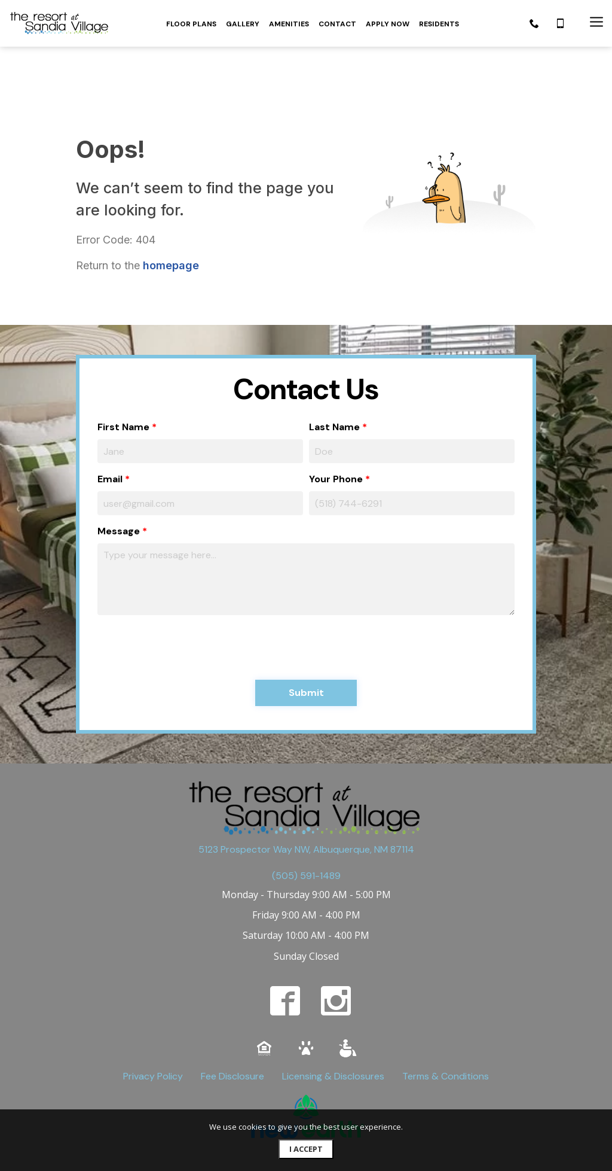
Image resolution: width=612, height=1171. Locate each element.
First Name (123, 372)
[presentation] (188, 592)
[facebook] (285, 946)
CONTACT (337, 24)
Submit (306, 637)
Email (110, 424)
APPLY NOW (387, 24)
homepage (171, 210)
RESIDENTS (439, 24)
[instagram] (336, 946)
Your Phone (336, 424)
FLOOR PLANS (191, 24)
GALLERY (242, 24)
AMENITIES (289, 24)
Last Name (334, 372)
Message (118, 476)
